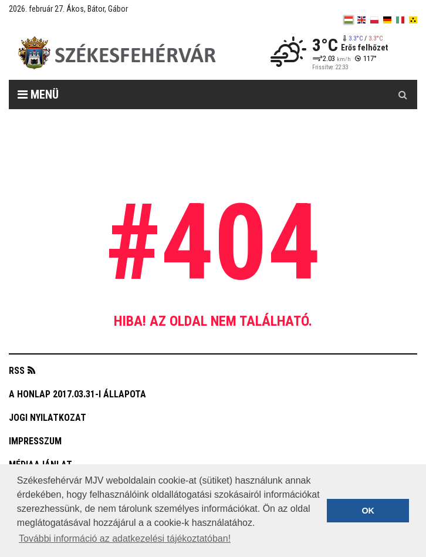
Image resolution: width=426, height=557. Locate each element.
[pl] (374, 19)
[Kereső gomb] (402, 94)
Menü (38, 94)
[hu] (348, 19)
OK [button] (367, 510)
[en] (361, 19)
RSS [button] (17, 370)
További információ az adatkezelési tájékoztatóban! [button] (125, 539)
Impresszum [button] (35, 441)
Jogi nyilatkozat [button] (47, 417)
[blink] (413, 19)
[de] (387, 19)
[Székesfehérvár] (117, 53)
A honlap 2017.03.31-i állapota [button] (77, 394)
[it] (400, 19)
